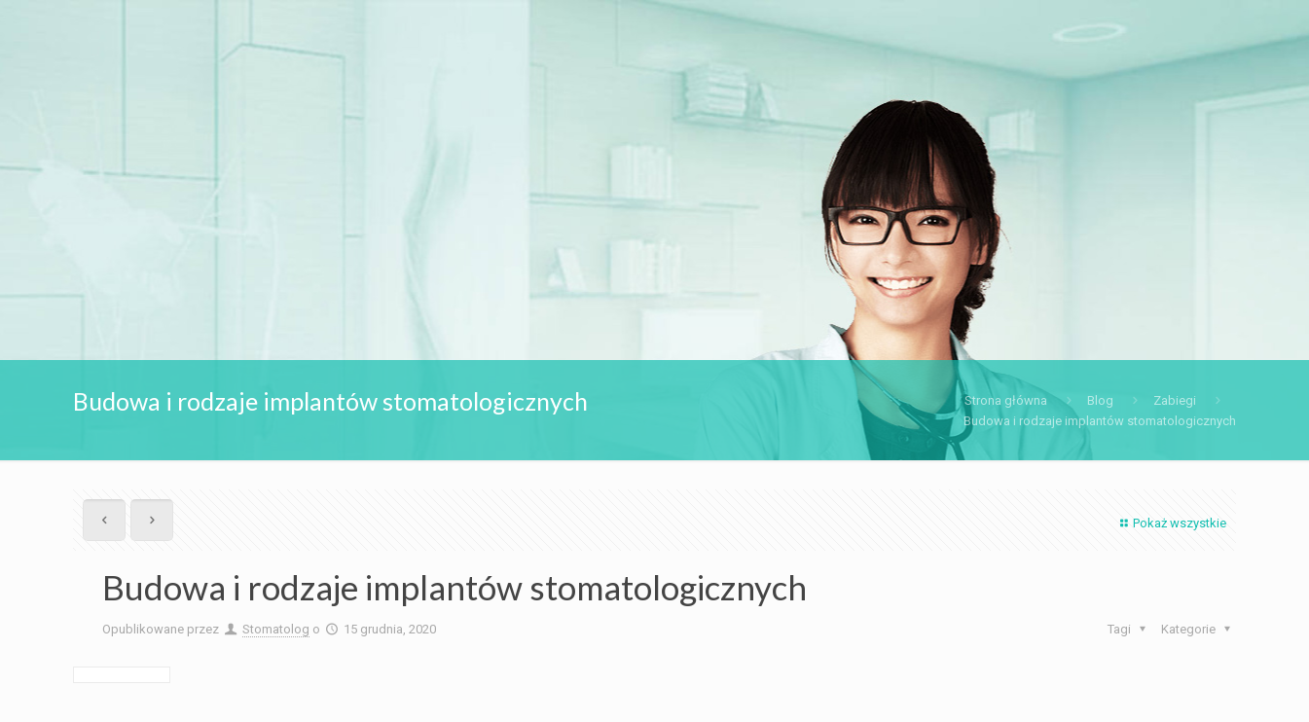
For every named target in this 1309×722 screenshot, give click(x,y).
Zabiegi (1174, 400)
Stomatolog (275, 629)
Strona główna (1005, 400)
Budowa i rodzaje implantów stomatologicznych (1100, 421)
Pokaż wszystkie (1170, 523)
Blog (1100, 400)
